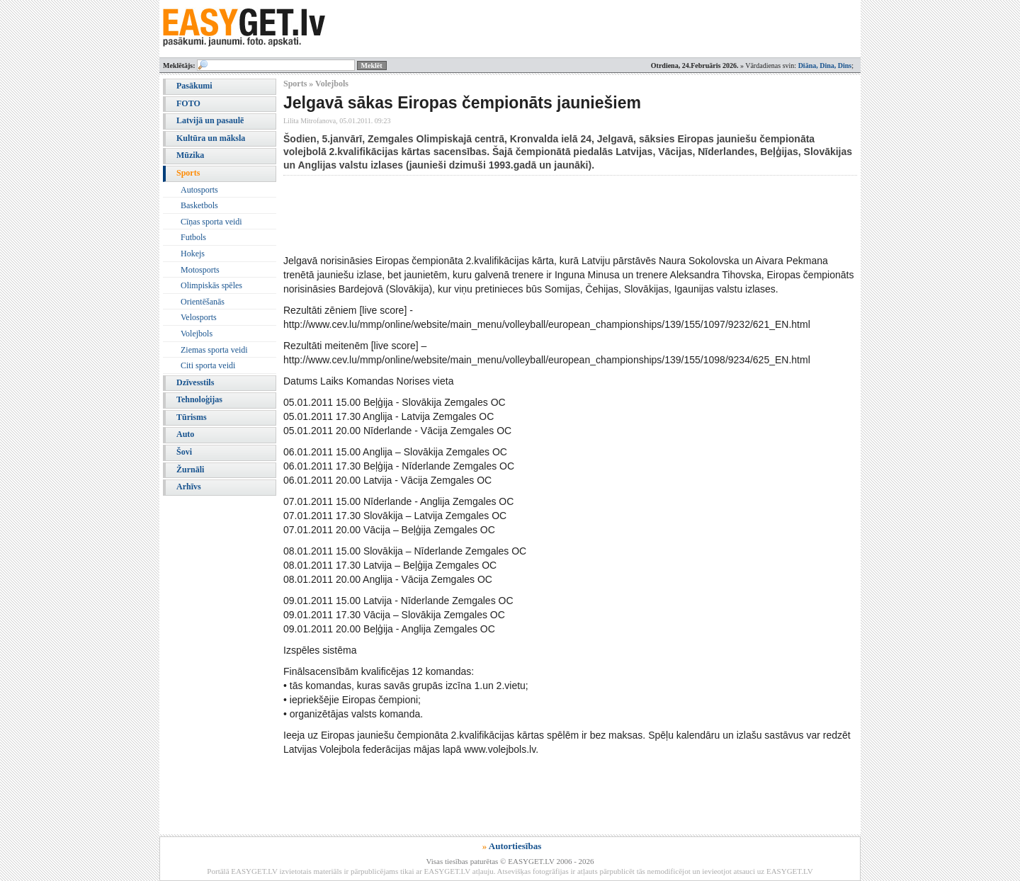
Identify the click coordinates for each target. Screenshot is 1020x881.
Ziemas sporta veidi (214, 350)
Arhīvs (188, 486)
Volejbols (196, 334)
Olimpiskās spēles (211, 285)
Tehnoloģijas (199, 399)
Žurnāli (190, 469)
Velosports (199, 317)
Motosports (200, 270)
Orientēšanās (203, 302)
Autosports (199, 190)
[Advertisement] (541, 214)
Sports (188, 173)
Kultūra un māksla (210, 138)
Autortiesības (515, 846)
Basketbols (199, 205)
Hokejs (193, 253)
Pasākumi (194, 86)
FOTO (188, 103)
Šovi (184, 452)
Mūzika (190, 155)
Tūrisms (191, 417)
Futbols (193, 237)
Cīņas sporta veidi (211, 222)
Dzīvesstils (195, 382)
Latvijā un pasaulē (210, 120)
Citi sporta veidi (208, 365)
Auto (185, 434)
